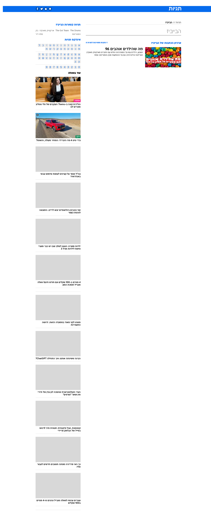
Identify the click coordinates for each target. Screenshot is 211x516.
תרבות (139, 3)
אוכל (113, 3)
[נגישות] (4, 3)
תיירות (93, 3)
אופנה (71, 3)
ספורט (148, 3)
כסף (121, 3)
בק (34, 30)
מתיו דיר (36, 34)
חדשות (158, 3)
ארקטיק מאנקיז (44, 30)
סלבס (129, 3)
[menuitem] (157, 3)
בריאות (103, 3)
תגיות (175, 22)
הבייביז (166, 22)
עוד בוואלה (71, 73)
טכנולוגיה (82, 3)
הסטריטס (73, 34)
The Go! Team (59, 30)
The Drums (72, 30)
